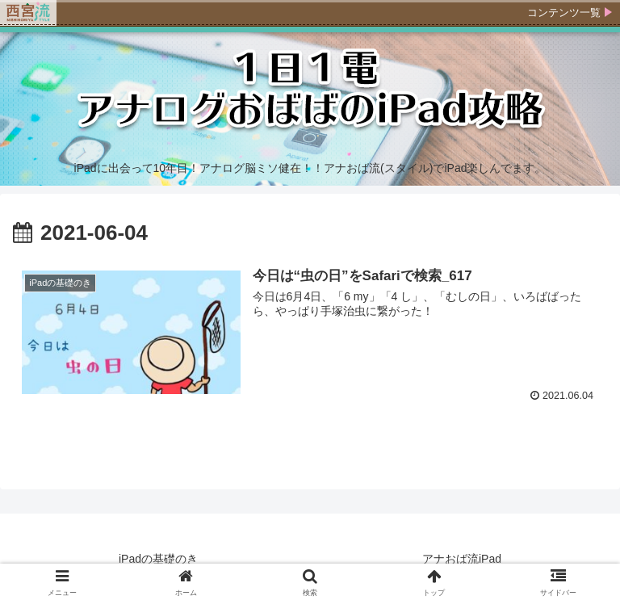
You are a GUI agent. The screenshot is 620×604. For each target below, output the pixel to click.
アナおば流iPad (461, 558)
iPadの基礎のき (158, 558)
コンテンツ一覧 (564, 12)
